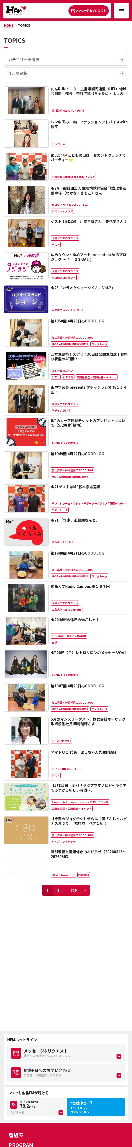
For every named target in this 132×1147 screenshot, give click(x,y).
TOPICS (24, 25)
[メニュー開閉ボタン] (121, 10)
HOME (9, 25)
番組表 (16, 1135)
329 (74, 890)
